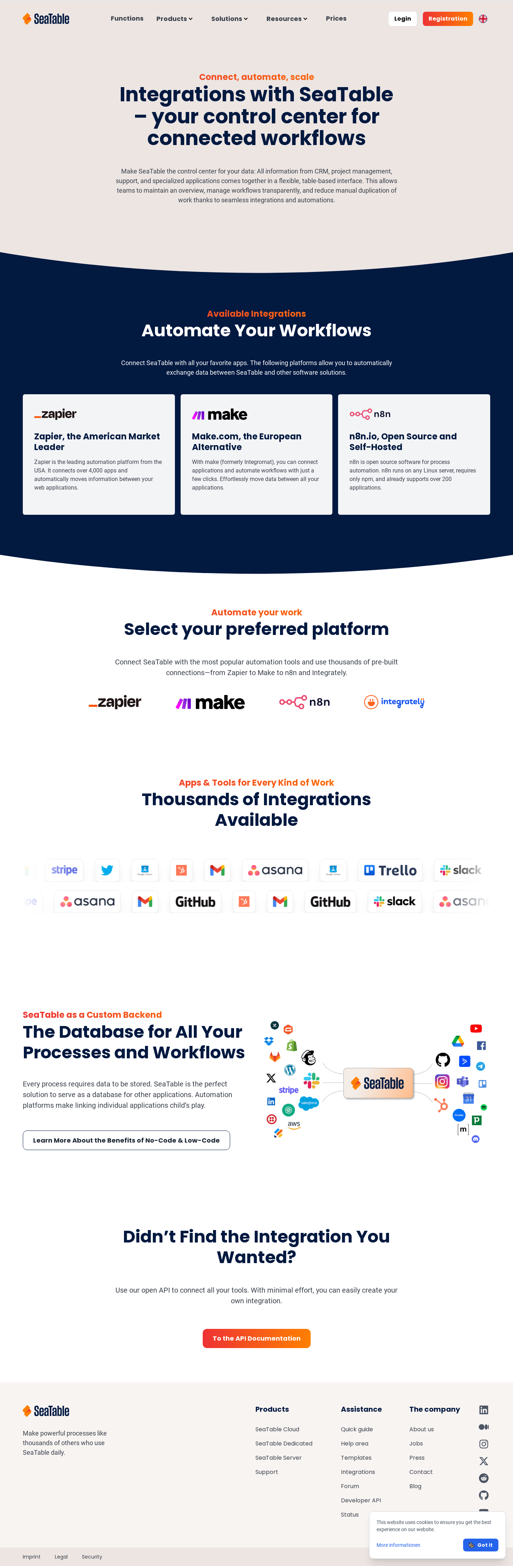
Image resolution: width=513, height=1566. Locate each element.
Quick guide (357, 1429)
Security (92, 1556)
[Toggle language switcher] (483, 19)
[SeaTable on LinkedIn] (483, 1410)
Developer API (361, 1500)
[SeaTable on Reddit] (483, 1478)
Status (350, 1515)
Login (402, 19)
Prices (336, 18)
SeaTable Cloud (277, 1429)
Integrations (358, 1472)
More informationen (398, 1545)
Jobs (416, 1443)
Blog (415, 1486)
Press (417, 1458)
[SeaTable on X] (483, 1461)
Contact (421, 1472)
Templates (356, 1458)
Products (171, 18)
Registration (448, 19)
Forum (350, 1486)
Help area (354, 1443)
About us (421, 1429)
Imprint (32, 1556)
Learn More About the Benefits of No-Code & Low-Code (126, 1140)
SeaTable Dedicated (283, 1443)
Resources (284, 18)
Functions (127, 18)
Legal (61, 1556)
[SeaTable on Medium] (483, 1427)
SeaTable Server (278, 1458)
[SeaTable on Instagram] (483, 1444)
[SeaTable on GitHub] (483, 1495)
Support (266, 1472)
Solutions (226, 18)
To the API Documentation (257, 1338)
